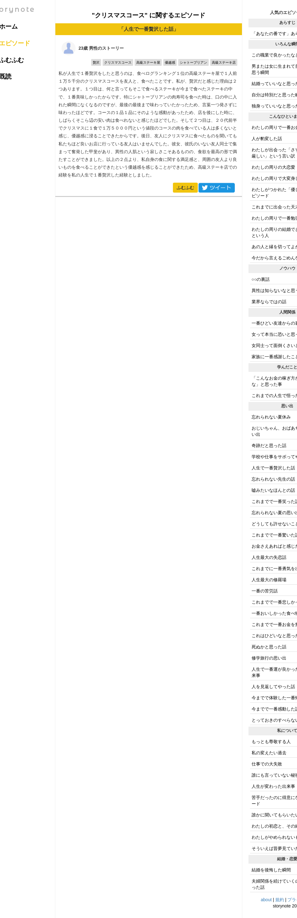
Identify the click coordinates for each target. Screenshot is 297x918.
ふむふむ (185, 187)
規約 (279, 899)
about (266, 899)
